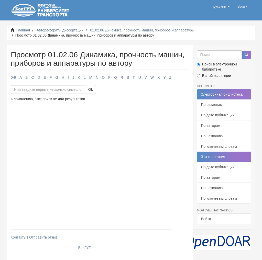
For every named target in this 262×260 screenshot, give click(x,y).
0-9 (13, 77)
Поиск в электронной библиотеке (217, 66)
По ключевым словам (219, 146)
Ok (90, 89)
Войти (206, 219)
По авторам (211, 125)
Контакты (18, 237)
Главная (23, 30)
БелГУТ (84, 248)
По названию (212, 136)
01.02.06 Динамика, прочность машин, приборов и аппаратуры (142, 30)
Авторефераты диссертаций (60, 30)
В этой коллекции (214, 76)
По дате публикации (218, 115)
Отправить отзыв (43, 237)
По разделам (212, 105)
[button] (222, 6)
